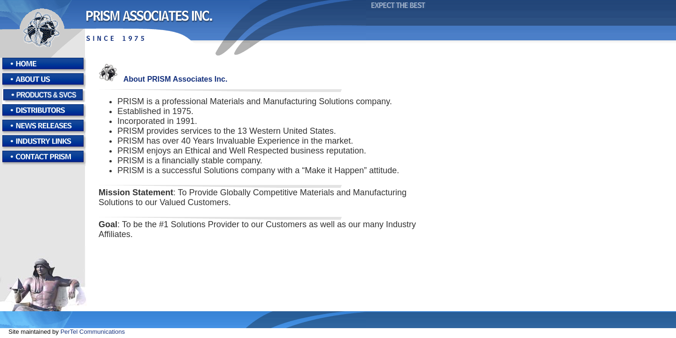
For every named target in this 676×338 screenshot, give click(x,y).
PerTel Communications (93, 331)
